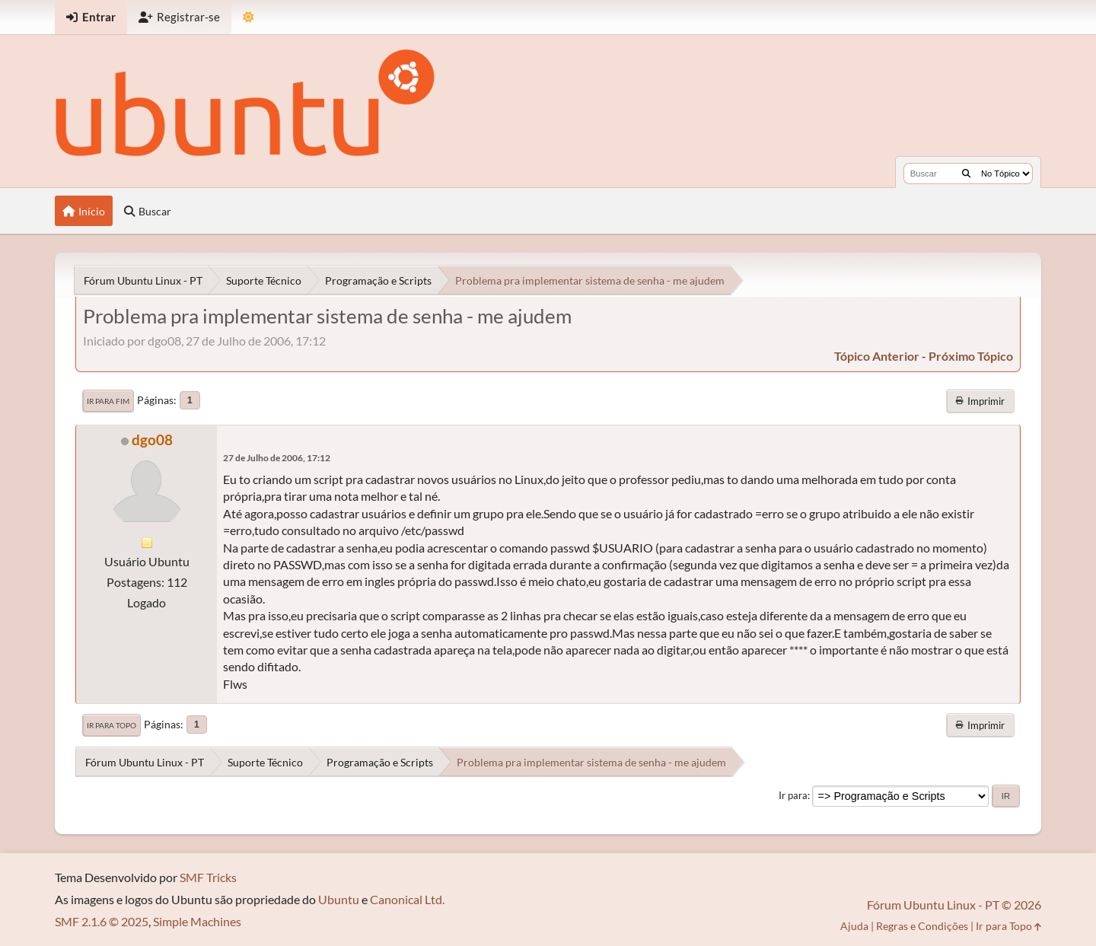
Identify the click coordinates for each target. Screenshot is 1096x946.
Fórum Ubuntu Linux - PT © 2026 (954, 904)
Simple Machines (197, 921)
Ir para (793, 795)
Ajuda (854, 925)
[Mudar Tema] (248, 17)
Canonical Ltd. (407, 899)
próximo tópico (971, 356)
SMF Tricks (208, 877)
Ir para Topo (111, 725)
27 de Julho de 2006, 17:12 (276, 458)
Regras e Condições (922, 925)
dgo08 (152, 439)
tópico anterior (876, 356)
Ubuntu (338, 899)
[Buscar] (966, 173)
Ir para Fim (108, 401)
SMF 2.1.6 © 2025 (101, 921)
